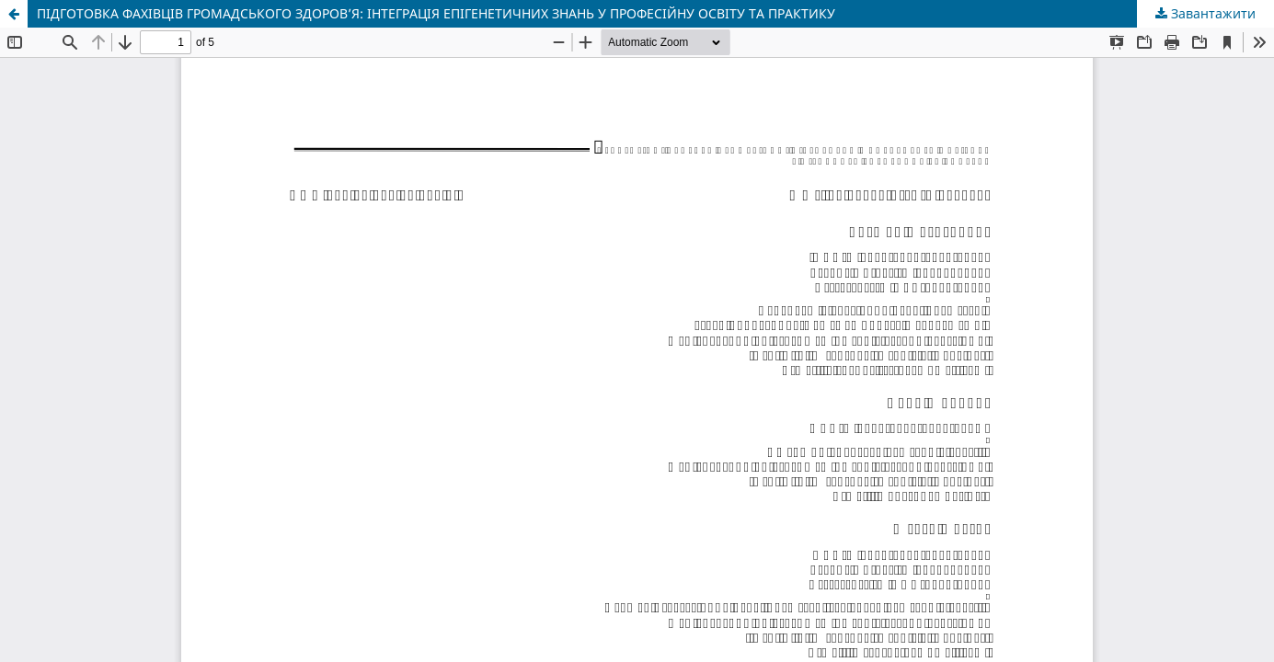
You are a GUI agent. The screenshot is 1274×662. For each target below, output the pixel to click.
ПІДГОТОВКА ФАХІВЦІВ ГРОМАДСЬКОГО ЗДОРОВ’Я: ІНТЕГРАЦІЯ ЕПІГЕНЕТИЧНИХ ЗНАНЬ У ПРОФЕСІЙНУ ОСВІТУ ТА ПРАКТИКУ (436, 13)
